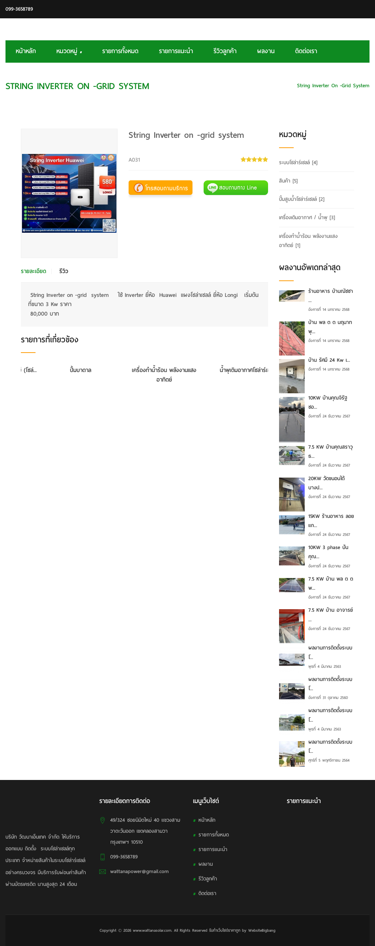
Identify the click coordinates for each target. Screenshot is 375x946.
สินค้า (288, 181)
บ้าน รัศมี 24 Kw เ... (329, 360)
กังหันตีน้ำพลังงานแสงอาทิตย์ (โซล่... (61, 370)
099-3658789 (19, 9)
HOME (240, 85)
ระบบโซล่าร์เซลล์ (272, 85)
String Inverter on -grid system (333, 85)
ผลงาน (266, 51)
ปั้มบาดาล (144, 370)
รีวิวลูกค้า (225, 51)
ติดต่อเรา (306, 51)
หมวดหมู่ (69, 51)
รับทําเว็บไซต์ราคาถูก (224, 930)
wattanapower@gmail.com (139, 871)
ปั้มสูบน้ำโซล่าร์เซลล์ (301, 199)
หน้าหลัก (26, 51)
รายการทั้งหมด (120, 51)
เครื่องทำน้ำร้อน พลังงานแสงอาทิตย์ (228, 374)
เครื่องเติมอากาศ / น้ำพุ (307, 217)
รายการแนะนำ (176, 51)
